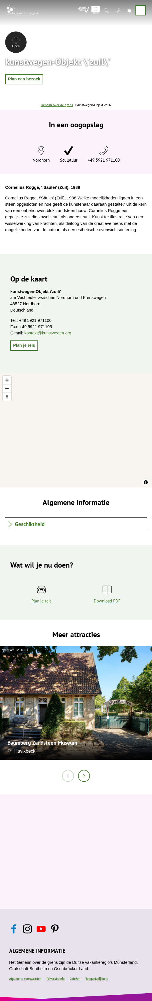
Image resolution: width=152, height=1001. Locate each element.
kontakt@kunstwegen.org (47, 333)
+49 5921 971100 (104, 160)
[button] (24, 79)
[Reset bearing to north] (7, 397)
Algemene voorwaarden (25, 979)
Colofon (75, 979)
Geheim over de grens (57, 105)
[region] (76, 430)
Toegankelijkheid (96, 979)
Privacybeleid (56, 979)
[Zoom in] (7, 380)
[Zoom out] (7, 388)
